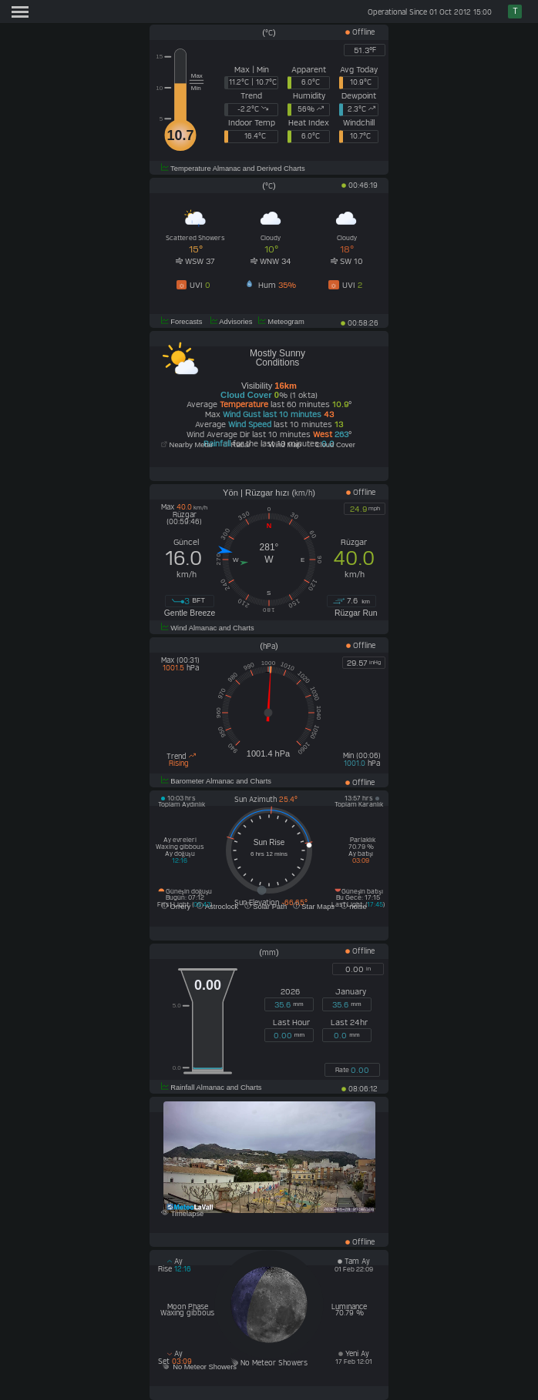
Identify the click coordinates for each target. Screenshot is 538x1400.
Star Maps (314, 907)
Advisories (230, 322)
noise (354, 907)
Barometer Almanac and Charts (216, 781)
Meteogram (281, 322)
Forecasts (181, 322)
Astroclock (217, 907)
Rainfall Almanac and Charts (211, 1087)
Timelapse (182, 1214)
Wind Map (281, 445)
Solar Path (265, 907)
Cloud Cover (331, 445)
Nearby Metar (188, 445)
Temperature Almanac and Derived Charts (233, 168)
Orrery (175, 907)
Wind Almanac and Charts (207, 628)
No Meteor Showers (199, 1367)
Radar (237, 445)
